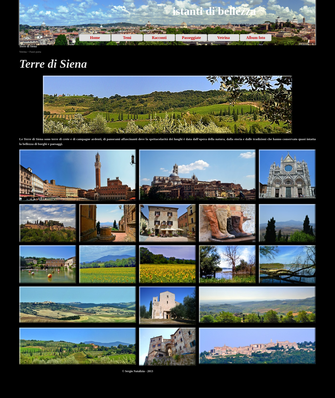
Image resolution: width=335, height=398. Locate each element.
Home (95, 38)
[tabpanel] (167, 64)
